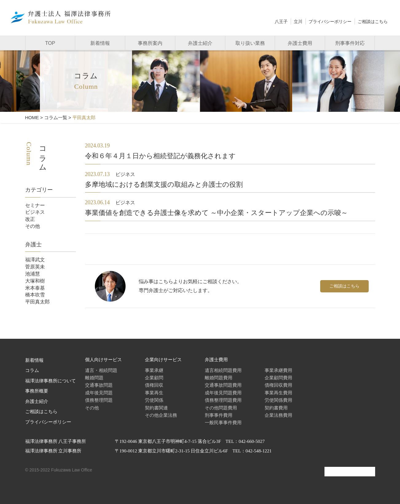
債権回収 (154, 385)
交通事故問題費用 (223, 385)
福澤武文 (35, 259)
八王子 (281, 21)
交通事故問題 (99, 385)
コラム (32, 370)
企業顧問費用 (278, 377)
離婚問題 (94, 377)
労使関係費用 (278, 400)
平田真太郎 (37, 301)
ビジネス (35, 212)
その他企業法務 (161, 415)
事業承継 (154, 370)
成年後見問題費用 (223, 392)
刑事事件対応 (350, 43)
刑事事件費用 (218, 415)
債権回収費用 (278, 385)
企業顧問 (154, 377)
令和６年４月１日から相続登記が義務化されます (160, 156)
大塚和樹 (35, 280)
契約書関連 (156, 407)
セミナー (35, 205)
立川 (298, 21)
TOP (50, 43)
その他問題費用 (221, 407)
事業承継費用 (278, 370)
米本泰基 (35, 288)
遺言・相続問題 (101, 370)
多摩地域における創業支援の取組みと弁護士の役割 (164, 184)
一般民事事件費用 (223, 422)
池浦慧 (32, 273)
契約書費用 (276, 407)
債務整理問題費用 (223, 400)
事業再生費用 (278, 392)
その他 (32, 226)
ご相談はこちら (373, 21)
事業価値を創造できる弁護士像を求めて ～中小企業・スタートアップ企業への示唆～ (216, 213)
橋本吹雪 (35, 294)
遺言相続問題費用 (223, 370)
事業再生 (154, 392)
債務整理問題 (99, 400)
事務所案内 (150, 43)
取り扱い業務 (250, 43)
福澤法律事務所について (50, 380)
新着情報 (100, 43)
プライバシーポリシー (330, 21)
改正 (30, 219)
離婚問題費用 (218, 377)
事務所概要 (36, 391)
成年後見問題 (99, 392)
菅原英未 (35, 266)
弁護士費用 (300, 43)
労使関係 (154, 400)
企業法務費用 (278, 415)
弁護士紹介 (200, 43)
